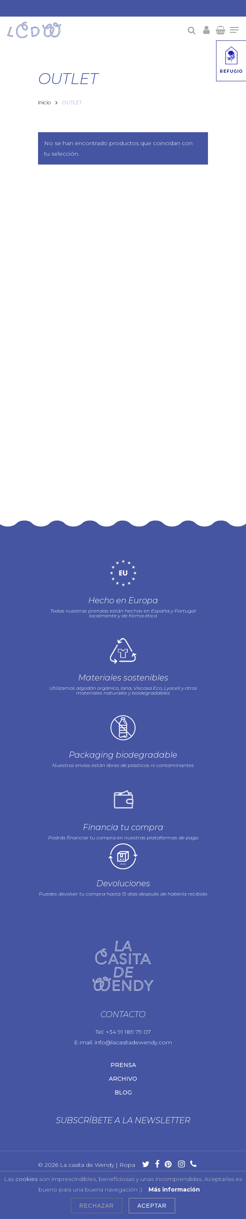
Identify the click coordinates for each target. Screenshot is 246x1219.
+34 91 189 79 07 (128, 984)
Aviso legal (77, 1135)
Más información (174, 1189)
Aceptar (151, 1205)
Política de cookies (98, 1143)
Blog (123, 1044)
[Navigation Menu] (234, 30)
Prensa (123, 1017)
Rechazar (96, 1205)
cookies (26, 1179)
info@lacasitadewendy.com (133, 994)
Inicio (44, 102)
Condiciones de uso (66, 1152)
